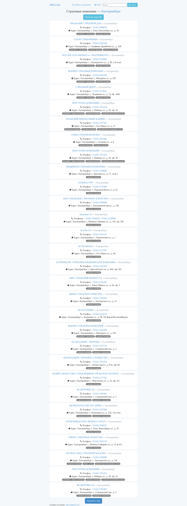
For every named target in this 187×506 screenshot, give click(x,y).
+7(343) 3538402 (99, 298)
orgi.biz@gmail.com (72, 505)
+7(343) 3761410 (99, 107)
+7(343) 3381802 (99, 393)
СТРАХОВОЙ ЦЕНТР (85, 87)
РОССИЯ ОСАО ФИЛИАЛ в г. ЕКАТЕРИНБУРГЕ (85, 55)
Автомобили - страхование (85, 34)
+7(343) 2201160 (99, 266)
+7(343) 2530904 (108, 218)
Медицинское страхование (101, 352)
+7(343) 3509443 (91, 218)
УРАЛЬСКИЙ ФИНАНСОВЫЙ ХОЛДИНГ (85, 119)
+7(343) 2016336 (99, 43)
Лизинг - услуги (88, 463)
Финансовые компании (72, 129)
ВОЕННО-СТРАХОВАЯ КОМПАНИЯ (85, 71)
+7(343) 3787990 (99, 409)
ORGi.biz (54, 4)
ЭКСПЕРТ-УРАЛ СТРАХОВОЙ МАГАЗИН (85, 453)
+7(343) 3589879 (99, 27)
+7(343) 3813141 (99, 234)
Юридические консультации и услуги (107, 463)
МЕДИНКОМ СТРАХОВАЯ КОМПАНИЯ (85, 167)
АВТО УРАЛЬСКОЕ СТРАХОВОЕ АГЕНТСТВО (85, 199)
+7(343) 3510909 (99, 59)
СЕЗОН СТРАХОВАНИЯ (85, 39)
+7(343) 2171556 (99, 378)
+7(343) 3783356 (99, 362)
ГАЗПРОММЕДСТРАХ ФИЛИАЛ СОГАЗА (86, 421)
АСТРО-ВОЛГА (85, 246)
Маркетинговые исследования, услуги (110, 129)
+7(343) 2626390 (99, 75)
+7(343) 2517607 (99, 250)
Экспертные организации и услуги (113, 113)
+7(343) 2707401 (99, 123)
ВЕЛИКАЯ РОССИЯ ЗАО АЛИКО (86, 405)
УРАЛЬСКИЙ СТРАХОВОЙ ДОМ (85, 23)
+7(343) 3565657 (99, 425)
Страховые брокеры (95, 49)
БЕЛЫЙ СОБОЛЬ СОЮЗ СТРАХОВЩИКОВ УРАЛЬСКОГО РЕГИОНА (85, 374)
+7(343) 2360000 (99, 457)
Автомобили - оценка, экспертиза (73, 113)
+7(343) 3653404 (99, 139)
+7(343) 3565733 (99, 441)
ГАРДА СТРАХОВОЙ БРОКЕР (85, 135)
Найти (132, 5)
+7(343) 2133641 (99, 91)
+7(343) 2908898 (99, 202)
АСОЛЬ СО (85, 230)
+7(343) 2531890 (99, 187)
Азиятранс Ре (85, 214)
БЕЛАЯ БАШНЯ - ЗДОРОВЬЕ (86, 342)
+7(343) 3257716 (99, 346)
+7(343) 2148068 (99, 171)
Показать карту (93, 17)
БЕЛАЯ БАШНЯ (85, 310)
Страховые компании (103, 34)
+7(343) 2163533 (99, 314)
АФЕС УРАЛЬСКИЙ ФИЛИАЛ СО (85, 278)
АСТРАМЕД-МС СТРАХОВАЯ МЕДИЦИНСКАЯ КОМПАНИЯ (85, 262)
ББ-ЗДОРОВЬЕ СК (85, 390)
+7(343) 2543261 (99, 282)
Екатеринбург (111, 11)
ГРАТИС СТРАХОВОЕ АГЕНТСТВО (85, 437)
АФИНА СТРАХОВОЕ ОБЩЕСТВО (85, 294)
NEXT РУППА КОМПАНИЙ (85, 103)
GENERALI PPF (85, 183)
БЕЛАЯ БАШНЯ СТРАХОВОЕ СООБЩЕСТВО (86, 358)
